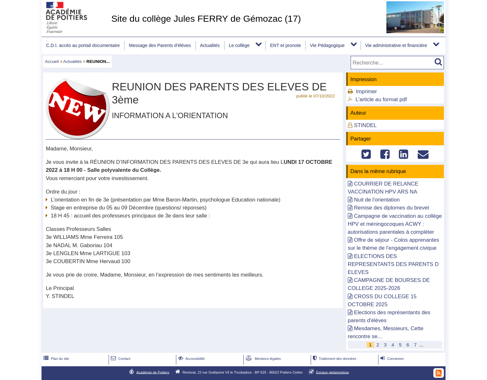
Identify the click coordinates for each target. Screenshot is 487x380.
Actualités (210, 45)
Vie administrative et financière (396, 45)
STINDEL (365, 125)
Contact (120, 359)
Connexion (391, 359)
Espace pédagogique (332, 372)
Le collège (239, 45)
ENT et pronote (285, 45)
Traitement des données (334, 359)
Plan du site (55, 359)
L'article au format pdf (381, 99)
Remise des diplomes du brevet (391, 208)
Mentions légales (262, 359)
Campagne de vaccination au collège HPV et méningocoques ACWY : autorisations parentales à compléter (395, 224)
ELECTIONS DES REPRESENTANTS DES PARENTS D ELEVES (393, 264)
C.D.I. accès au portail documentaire (83, 45)
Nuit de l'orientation (376, 200)
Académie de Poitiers (152, 372)
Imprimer (366, 91)
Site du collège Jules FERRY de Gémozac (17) (206, 18)
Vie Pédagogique (327, 45)
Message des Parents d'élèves (160, 45)
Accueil (52, 61)
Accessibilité (191, 359)
